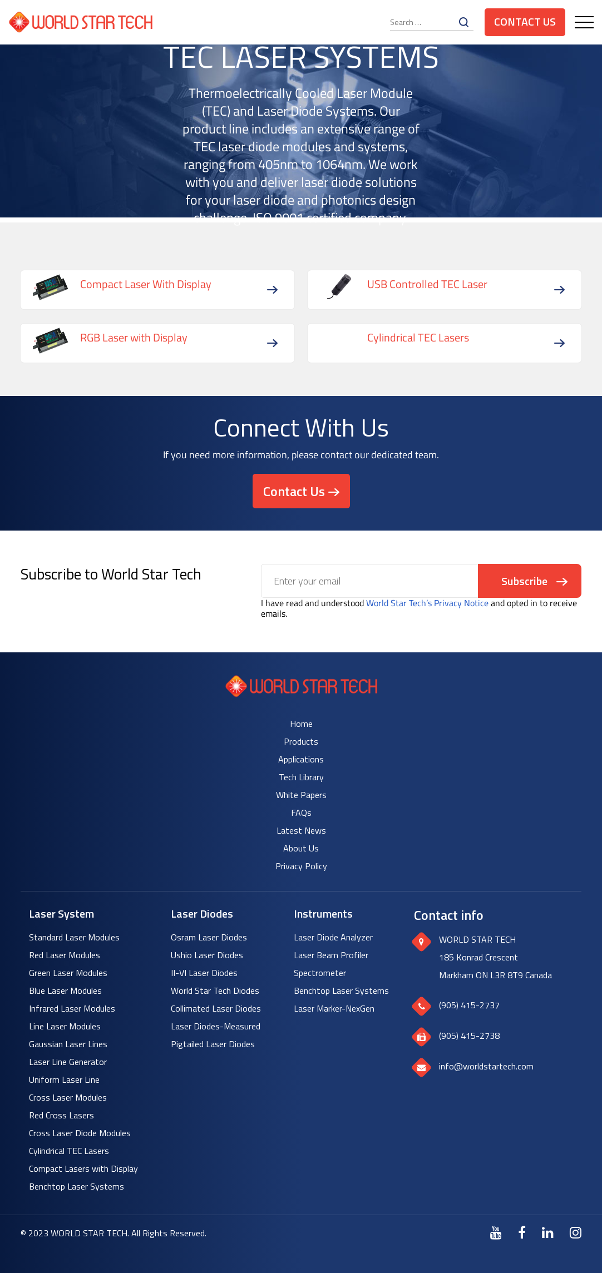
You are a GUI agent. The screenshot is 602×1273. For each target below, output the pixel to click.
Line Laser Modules (65, 1026)
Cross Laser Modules (68, 1097)
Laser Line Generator (68, 1061)
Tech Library (301, 777)
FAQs (301, 812)
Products (301, 741)
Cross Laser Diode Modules (80, 1133)
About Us (301, 848)
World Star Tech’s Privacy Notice (427, 603)
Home (301, 723)
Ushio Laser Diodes (207, 955)
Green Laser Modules (68, 972)
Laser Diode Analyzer (333, 937)
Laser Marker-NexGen (334, 1008)
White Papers (301, 794)
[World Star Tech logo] (301, 693)
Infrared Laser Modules (72, 1008)
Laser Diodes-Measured (215, 1026)
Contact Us (525, 21)
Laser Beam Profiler (331, 955)
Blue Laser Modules (65, 990)
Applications (301, 759)
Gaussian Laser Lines (68, 1044)
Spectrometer (320, 972)
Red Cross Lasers (61, 1115)
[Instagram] (575, 1232)
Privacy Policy (301, 866)
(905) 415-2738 (469, 1035)
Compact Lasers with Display (83, 1168)
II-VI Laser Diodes (204, 972)
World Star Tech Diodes (215, 990)
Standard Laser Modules (74, 937)
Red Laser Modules (64, 955)
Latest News (301, 830)
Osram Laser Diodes (209, 937)
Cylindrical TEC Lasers (69, 1150)
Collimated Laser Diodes (216, 1008)
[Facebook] (522, 1232)
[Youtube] (496, 1232)
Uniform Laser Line (64, 1079)
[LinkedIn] (548, 1232)
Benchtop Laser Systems (76, 1186)
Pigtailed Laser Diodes (213, 1044)
